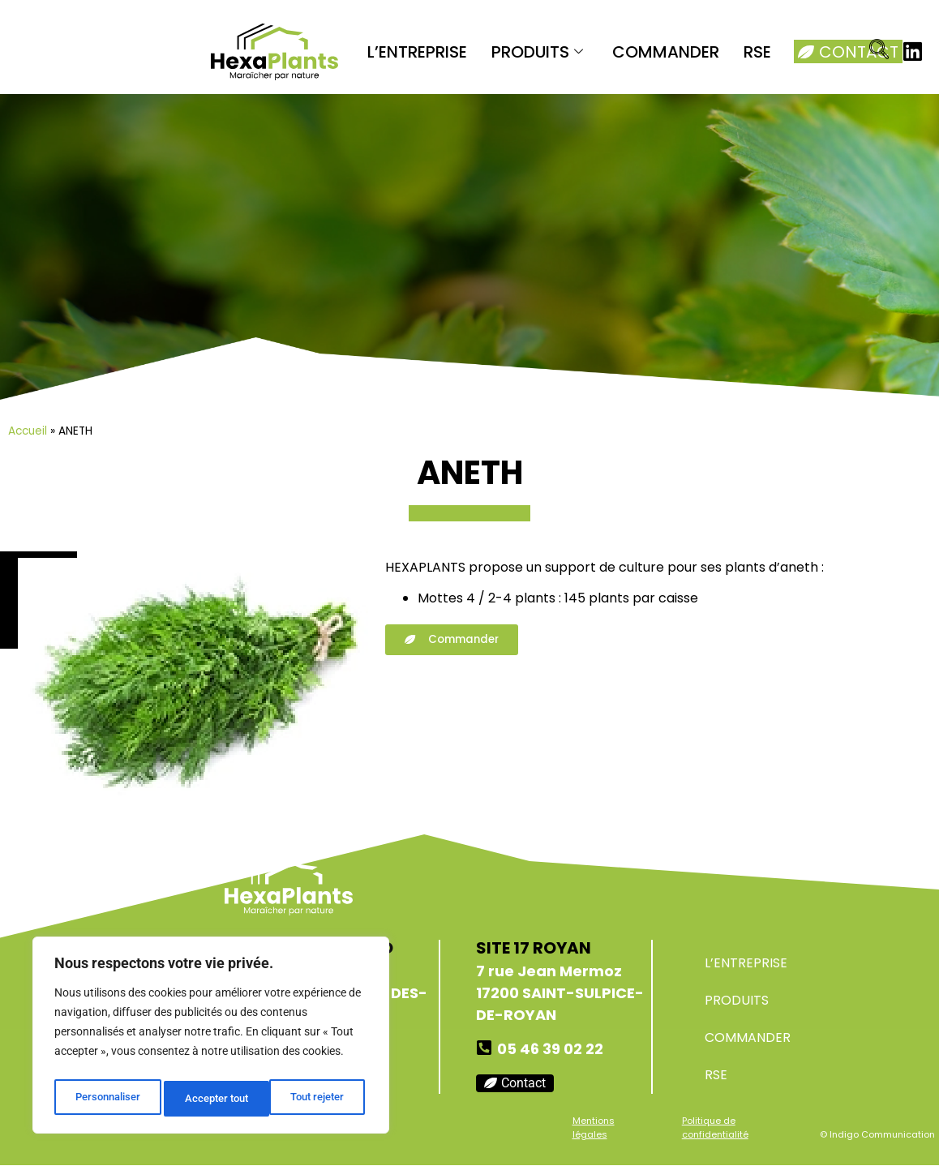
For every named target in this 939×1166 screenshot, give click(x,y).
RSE (757, 52)
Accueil (27, 431)
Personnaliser (107, 1098)
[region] (210, 1039)
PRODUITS (537, 52)
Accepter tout (316, 1098)
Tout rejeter (212, 1098)
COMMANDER (665, 52)
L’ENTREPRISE (417, 52)
